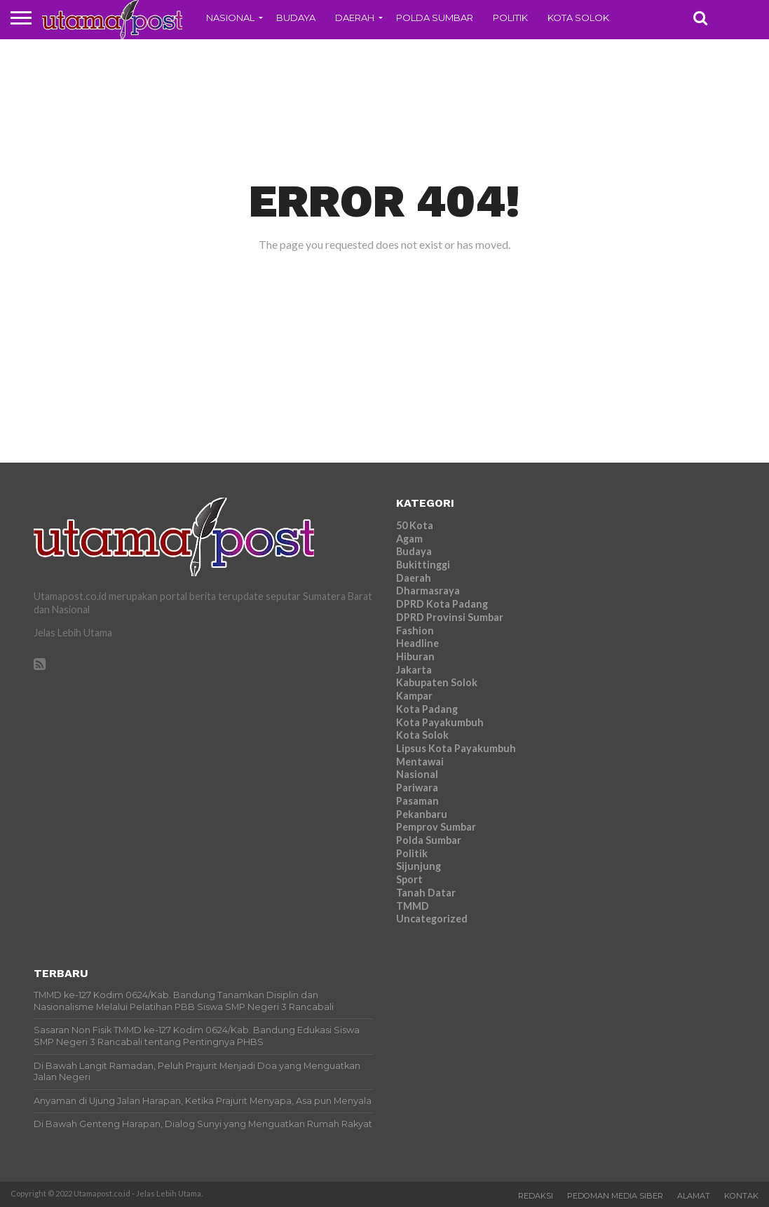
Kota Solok (578, 17)
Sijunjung (418, 866)
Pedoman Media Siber (615, 1196)
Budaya (295, 17)
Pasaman (417, 801)
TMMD (412, 906)
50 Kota (414, 525)
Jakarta (414, 670)
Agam (409, 539)
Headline (417, 643)
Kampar (414, 696)
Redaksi (535, 1196)
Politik (510, 17)
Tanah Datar (426, 893)
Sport (409, 879)
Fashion (415, 630)
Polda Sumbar (434, 17)
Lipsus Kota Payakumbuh (456, 748)
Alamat (693, 1196)
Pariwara (417, 787)
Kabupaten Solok (436, 682)
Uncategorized (432, 919)
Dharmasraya (428, 590)
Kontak (741, 1196)
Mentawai (420, 762)
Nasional (230, 17)
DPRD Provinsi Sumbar (449, 617)
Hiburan (415, 656)
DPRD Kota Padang (442, 604)
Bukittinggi (423, 565)
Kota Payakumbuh (440, 722)
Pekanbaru (421, 814)
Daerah (354, 17)
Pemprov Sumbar (436, 827)
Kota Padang (427, 709)
